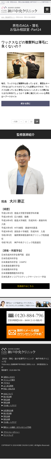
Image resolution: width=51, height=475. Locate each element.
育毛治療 (6, 399)
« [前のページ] (21, 121)
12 (26, 121)
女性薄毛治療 (8, 410)
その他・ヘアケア (9, 405)
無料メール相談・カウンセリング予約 (17, 427)
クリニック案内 (9, 380)
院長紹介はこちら (25, 286)
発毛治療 (6, 402)
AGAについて (8, 394)
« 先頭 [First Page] (15, 121)
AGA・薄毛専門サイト (8, 17)
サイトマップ (8, 435)
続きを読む (25, 103)
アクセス (6, 383)
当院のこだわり (9, 377)
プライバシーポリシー (11, 432)
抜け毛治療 (7, 396)
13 (31, 121)
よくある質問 (8, 386)
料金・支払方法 (9, 388)
